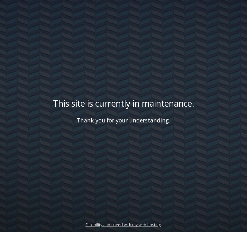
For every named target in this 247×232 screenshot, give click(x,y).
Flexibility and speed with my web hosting (123, 224)
